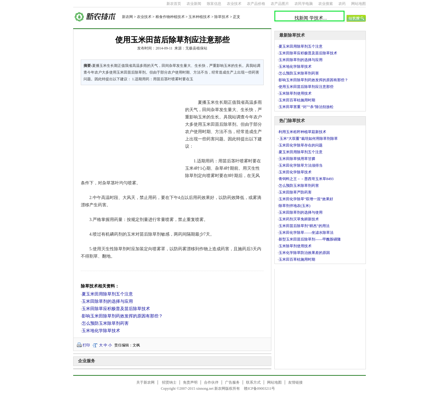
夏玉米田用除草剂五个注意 (107, 294)
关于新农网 (145, 382)
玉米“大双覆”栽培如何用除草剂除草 (308, 138)
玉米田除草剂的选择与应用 (107, 301)
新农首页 (173, 4)
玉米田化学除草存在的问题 (301, 145)
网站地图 (358, 4)
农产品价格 (256, 4)
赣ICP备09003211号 (259, 388)
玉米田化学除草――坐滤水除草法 (306, 232)
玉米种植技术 (199, 17)
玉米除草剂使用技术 (295, 93)
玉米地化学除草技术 (101, 330)
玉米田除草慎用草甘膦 (297, 159)
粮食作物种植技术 (170, 17)
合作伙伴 (211, 382)
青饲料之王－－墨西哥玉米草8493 (306, 179)
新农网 (127, 17)
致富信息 (214, 4)
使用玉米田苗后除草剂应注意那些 (306, 87)
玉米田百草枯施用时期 (297, 100)
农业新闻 (194, 4)
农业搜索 (325, 4)
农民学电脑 (303, 4)
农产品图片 (280, 4)
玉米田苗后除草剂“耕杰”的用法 (304, 226)
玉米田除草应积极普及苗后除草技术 (116, 308)
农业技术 (234, 4)
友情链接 (295, 382)
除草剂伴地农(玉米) (294, 206)
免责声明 (190, 382)
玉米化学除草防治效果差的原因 (304, 253)
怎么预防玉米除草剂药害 (105, 323)
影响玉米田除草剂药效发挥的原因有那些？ (122, 316)
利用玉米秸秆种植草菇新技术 (302, 132)
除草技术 (221, 17)
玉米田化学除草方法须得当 (301, 165)
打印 (86, 345)
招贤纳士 (169, 382)
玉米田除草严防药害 (295, 192)
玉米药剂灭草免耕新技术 (299, 219)
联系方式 (253, 382)
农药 (342, 4)
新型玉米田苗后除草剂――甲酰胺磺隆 (310, 239)
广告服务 (232, 382)
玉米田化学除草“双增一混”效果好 (306, 199)
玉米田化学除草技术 (295, 172)
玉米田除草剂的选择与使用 (301, 212)
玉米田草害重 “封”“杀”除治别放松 (306, 107)
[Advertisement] (129, 131)
